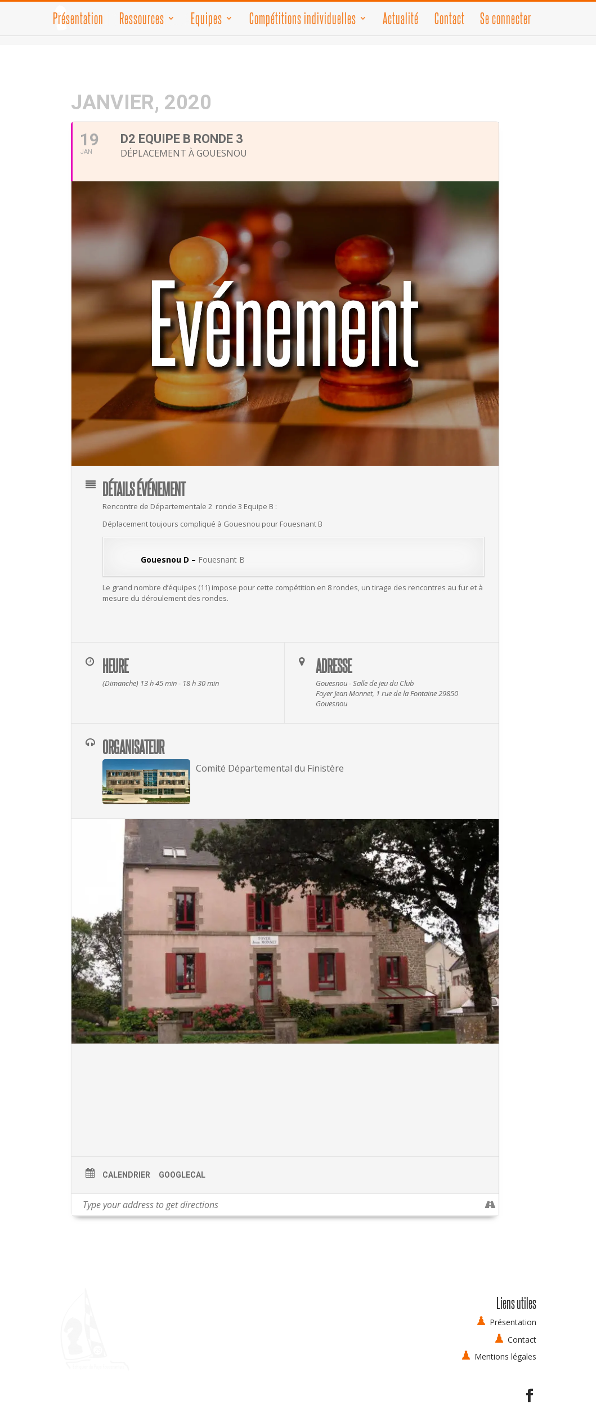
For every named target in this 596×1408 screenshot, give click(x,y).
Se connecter (505, 18)
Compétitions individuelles (302, 20)
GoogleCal (182, 1174)
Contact (449, 20)
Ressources (141, 20)
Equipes (206, 20)
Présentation (78, 20)
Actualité (401, 20)
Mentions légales (505, 1356)
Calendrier (126, 1174)
